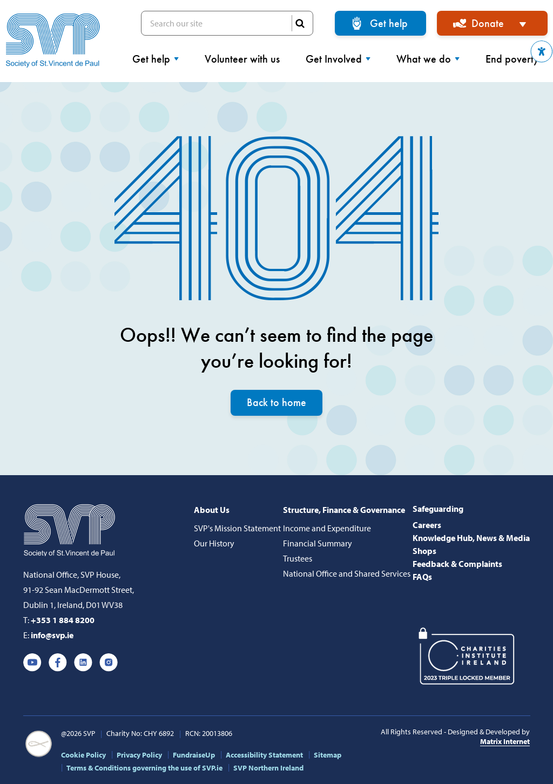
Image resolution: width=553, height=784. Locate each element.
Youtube (32, 662)
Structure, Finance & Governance (344, 509)
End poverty (516, 59)
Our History (214, 543)
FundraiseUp (194, 755)
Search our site (227, 23)
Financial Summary (317, 543)
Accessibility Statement (264, 755)
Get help (389, 23)
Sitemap (327, 755)
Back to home (276, 403)
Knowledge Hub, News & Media (471, 537)
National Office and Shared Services (346, 573)
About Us (212, 509)
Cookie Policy (83, 755)
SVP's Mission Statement (237, 528)
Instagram (108, 662)
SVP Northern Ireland (268, 768)
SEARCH (300, 23)
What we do (428, 59)
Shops (424, 550)
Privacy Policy (139, 755)
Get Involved (338, 59)
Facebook (58, 662)
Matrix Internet (505, 741)
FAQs (422, 576)
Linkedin (83, 662)
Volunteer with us (242, 59)
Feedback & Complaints (457, 563)
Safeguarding (438, 508)
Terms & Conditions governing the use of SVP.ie (144, 768)
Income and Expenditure (327, 528)
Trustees (297, 558)
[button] (541, 51)
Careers (427, 524)
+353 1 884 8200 (63, 619)
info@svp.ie (52, 635)
